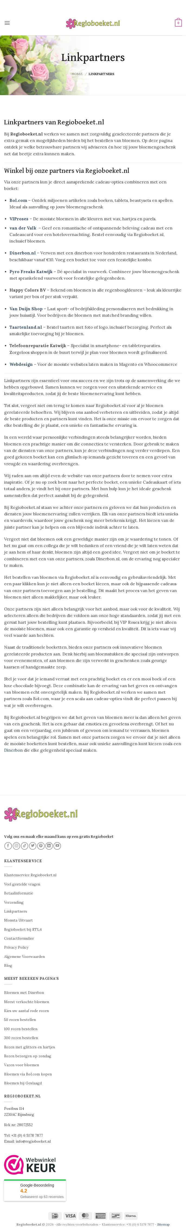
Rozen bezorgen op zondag (27, 1056)
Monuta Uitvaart (18, 920)
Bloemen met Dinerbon (24, 992)
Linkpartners (15, 911)
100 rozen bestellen (20, 1029)
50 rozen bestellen (20, 1019)
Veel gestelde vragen (22, 884)
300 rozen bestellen (21, 1038)
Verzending (14, 902)
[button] (7, 23)
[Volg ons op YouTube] (57, 846)
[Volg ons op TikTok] (24, 846)
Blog (8, 965)
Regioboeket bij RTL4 (23, 929)
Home (77, 74)
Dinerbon (13, 750)
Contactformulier (19, 938)
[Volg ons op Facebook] (8, 846)
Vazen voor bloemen (21, 1065)
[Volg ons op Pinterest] (41, 846)
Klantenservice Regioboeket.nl (30, 875)
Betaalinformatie (18, 893)
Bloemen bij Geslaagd (23, 1083)
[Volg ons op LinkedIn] (49, 846)
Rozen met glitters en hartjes (29, 1047)
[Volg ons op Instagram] (16, 846)
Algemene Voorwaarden (24, 956)
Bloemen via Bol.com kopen (28, 1074)
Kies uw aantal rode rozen (26, 1011)
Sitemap (163, 1224)
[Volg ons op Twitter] (33, 846)
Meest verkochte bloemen (26, 1002)
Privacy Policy (16, 947)
